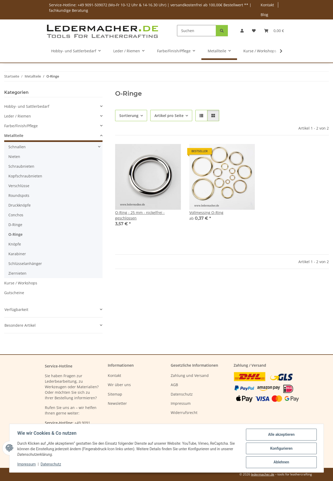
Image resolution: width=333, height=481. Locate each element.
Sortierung (128, 115)
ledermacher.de (262, 474)
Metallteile (13, 135)
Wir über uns (119, 384)
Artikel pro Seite (169, 115)
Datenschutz (51, 465)
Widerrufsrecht (184, 412)
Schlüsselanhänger (25, 263)
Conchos (15, 214)
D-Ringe (15, 224)
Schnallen (17, 146)
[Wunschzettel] (254, 31)
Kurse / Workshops (20, 282)
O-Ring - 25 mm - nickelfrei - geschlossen (140, 215)
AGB (174, 384)
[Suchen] (196, 30)
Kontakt (267, 4)
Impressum (27, 465)
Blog (264, 14)
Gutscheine (14, 292)
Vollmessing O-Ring (206, 212)
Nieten (14, 156)
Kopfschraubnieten (25, 175)
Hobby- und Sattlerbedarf (26, 106)
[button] (242, 31)
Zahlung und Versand (190, 375)
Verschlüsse (18, 185)
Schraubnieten (21, 166)
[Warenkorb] (274, 31)
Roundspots (18, 195)
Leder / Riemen (17, 116)
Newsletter (117, 403)
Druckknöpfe (19, 205)
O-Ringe (15, 234)
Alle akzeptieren (280, 435)
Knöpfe (14, 244)
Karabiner (17, 253)
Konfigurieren (281, 449)
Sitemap (115, 394)
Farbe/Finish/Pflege (21, 125)
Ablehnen (280, 462)
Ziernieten (17, 273)
